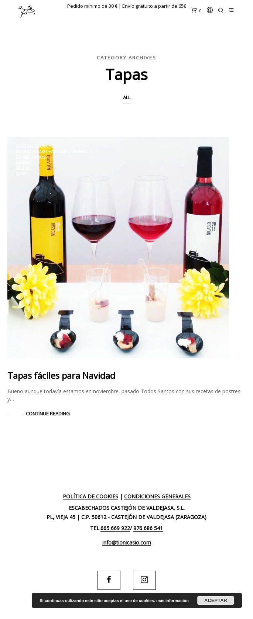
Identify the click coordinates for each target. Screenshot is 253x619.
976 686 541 (148, 528)
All (126, 97)
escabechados (30, 157)
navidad (24, 162)
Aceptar (215, 600)
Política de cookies (90, 496)
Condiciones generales (157, 496)
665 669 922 (115, 528)
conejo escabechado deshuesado (51, 151)
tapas (21, 173)
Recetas (23, 168)
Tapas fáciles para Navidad (61, 375)
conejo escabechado (38, 146)
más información (172, 600)
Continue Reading (48, 413)
